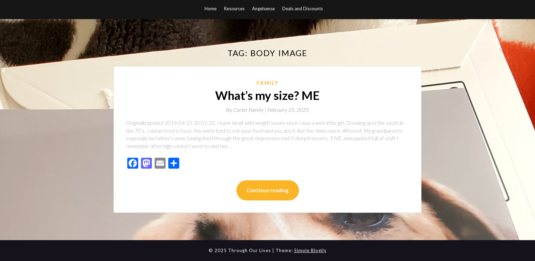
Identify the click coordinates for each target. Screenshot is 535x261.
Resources (234, 8)
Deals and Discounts (302, 8)
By (247, 109)
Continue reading (268, 190)
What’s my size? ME (267, 95)
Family (268, 83)
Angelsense (263, 8)
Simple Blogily (310, 250)
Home (211, 8)
